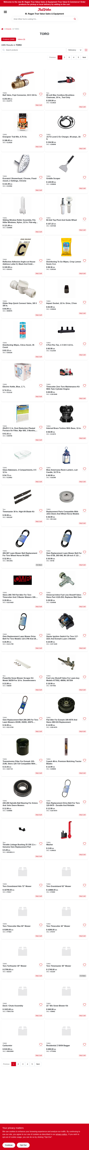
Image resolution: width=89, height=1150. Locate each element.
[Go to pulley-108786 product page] (22, 422)
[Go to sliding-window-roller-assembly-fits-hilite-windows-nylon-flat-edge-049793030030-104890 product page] (22, 214)
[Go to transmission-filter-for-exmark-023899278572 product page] (22, 755)
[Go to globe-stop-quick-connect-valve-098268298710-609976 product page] (22, 298)
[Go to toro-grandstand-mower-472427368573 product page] (66, 879)
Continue (8, 1145)
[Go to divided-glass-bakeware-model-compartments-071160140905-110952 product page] (22, 464)
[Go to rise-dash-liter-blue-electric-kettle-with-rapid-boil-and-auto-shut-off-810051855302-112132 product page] (22, 381)
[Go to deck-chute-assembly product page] (22, 999)
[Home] (2, 29)
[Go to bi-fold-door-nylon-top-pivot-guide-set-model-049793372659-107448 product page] (66, 214)
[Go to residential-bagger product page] (66, 1039)
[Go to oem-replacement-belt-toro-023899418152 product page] (66, 797)
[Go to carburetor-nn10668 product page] (22, 1039)
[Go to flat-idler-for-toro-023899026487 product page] (66, 506)
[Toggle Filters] (86, 50)
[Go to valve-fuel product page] (66, 589)
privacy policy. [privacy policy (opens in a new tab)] (61, 1134)
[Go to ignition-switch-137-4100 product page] (66, 631)
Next (84, 57)
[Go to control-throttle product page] (22, 173)
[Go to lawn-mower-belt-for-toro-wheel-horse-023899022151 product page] (66, 547)
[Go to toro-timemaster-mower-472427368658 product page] (66, 959)
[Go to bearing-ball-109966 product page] (22, 797)
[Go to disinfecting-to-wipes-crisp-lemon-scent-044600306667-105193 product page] (66, 256)
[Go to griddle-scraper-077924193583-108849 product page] (66, 173)
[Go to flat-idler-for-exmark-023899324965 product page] (66, 714)
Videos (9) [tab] (21, 39)
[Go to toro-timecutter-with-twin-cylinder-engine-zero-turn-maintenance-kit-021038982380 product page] (66, 381)
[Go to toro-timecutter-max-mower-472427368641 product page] (22, 919)
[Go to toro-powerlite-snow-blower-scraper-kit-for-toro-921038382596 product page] (22, 672)
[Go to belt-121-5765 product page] (22, 714)
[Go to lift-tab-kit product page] (22, 339)
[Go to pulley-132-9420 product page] (22, 589)
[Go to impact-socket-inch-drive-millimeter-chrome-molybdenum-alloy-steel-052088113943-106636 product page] (66, 298)
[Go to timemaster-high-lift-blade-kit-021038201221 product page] (22, 506)
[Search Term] (44, 19)
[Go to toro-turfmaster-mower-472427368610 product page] (22, 959)
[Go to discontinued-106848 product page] (66, 131)
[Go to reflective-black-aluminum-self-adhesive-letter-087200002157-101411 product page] (22, 256)
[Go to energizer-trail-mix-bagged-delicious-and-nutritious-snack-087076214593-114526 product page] (22, 131)
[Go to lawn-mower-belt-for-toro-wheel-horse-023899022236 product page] (22, 547)
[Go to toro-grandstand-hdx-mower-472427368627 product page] (22, 879)
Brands (8, 29)
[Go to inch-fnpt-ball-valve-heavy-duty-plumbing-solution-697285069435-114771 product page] (22, 89)
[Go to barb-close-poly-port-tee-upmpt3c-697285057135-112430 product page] (66, 339)
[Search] (75, 19)
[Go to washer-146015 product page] (66, 839)
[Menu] (5, 11)
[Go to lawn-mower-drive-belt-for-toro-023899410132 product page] (22, 631)
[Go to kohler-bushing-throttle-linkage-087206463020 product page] (22, 839)
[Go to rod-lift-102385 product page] (66, 464)
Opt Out (23, 1145)
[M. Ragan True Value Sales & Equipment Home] (45, 9)
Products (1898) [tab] (9, 39)
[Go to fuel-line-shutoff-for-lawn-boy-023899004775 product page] (66, 672)
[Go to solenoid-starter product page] (66, 422)
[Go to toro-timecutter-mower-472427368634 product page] (66, 919)
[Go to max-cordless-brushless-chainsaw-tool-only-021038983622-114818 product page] (66, 89)
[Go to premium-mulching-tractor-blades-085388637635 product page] (66, 755)
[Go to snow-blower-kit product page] (66, 999)
